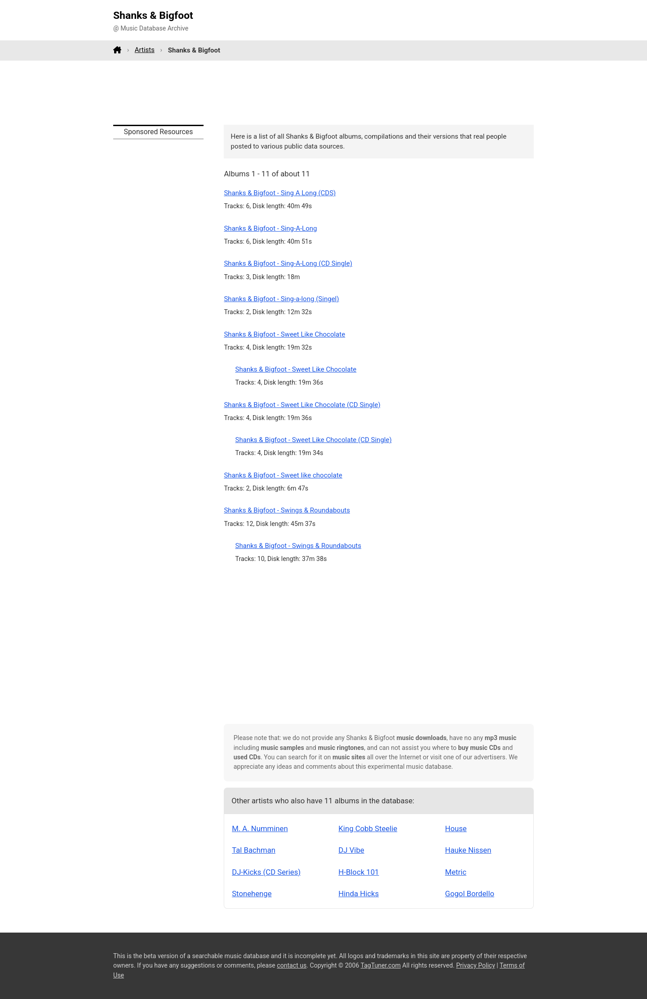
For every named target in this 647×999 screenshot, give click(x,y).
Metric (455, 872)
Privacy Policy (475, 965)
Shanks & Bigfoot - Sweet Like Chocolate (284, 334)
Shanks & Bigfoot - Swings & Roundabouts (287, 510)
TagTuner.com (381, 965)
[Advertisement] (323, 92)
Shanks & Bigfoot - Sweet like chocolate (283, 475)
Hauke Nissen (468, 850)
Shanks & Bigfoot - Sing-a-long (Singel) (281, 299)
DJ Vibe (351, 850)
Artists (145, 50)
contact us (291, 965)
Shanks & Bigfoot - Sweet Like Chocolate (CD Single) (302, 405)
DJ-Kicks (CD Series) (266, 872)
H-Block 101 (358, 872)
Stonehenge (251, 893)
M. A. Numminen (260, 828)
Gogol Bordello (469, 893)
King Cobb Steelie (367, 828)
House (456, 828)
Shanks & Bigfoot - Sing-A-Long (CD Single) (288, 263)
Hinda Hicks (358, 893)
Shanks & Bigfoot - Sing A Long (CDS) (280, 193)
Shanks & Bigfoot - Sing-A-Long (270, 228)
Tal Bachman (253, 850)
